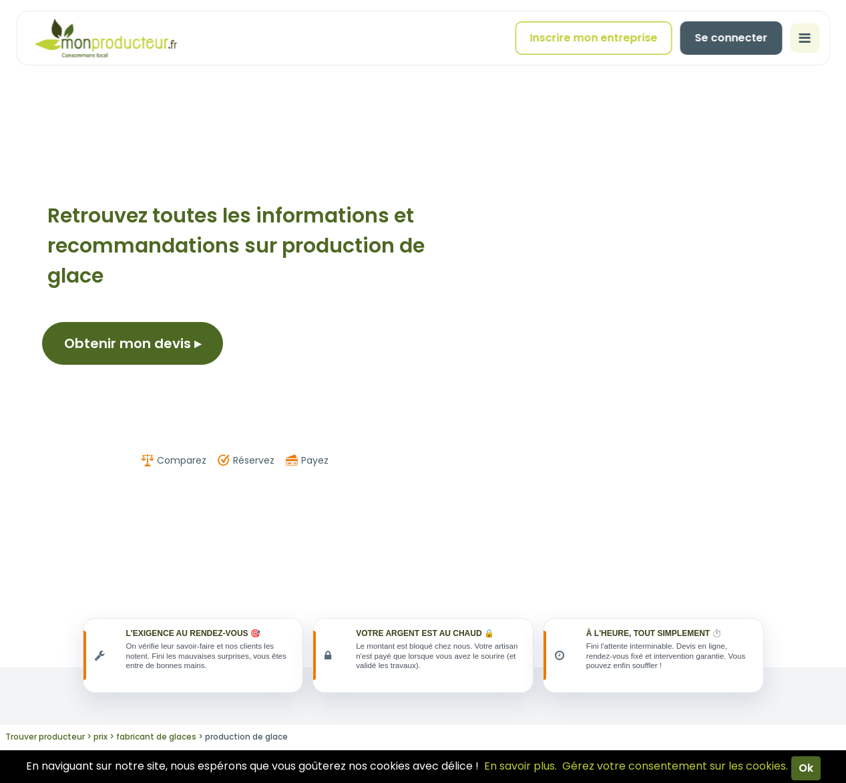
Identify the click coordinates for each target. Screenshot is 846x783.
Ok (806, 768)
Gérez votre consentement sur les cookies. (675, 766)
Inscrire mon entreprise (593, 37)
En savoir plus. (520, 766)
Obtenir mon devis (132, 343)
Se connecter (730, 37)
